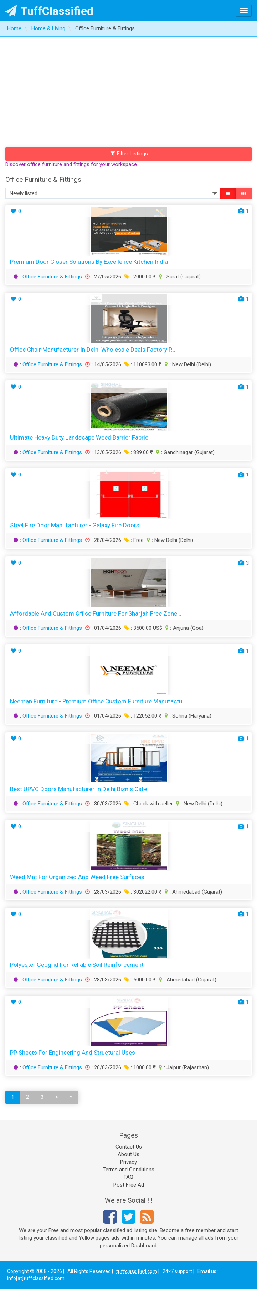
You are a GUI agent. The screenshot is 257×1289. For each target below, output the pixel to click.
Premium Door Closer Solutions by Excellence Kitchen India (89, 261)
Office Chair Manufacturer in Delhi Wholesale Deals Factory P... (92, 349)
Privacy (128, 1162)
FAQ (128, 1177)
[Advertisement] (128, 90)
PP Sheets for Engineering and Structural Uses (72, 1052)
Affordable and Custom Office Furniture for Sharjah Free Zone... (95, 613)
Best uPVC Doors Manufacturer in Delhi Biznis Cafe (78, 789)
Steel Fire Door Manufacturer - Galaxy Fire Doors (74, 525)
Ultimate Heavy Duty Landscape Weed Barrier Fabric (79, 437)
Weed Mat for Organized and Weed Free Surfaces (77, 876)
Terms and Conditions (128, 1169)
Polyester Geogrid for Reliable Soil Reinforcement (77, 964)
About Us (128, 1154)
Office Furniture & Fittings (52, 276)
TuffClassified (49, 11)
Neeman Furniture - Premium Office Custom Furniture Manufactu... (98, 701)
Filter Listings (129, 153)
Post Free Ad (128, 1185)
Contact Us (128, 1147)
